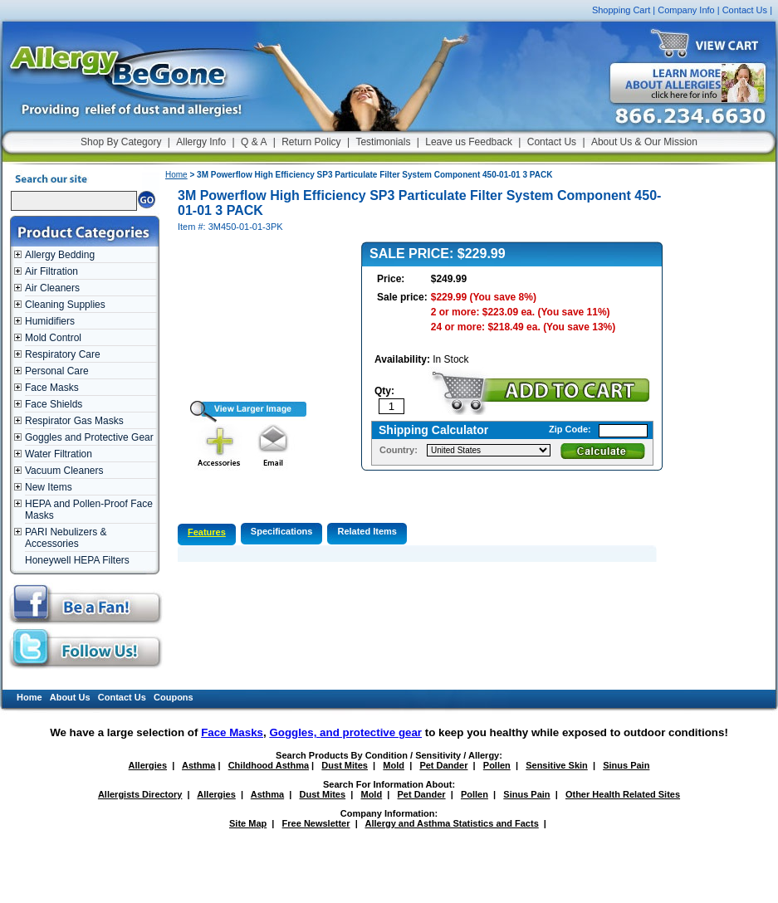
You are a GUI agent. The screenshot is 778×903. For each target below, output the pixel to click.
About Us (70, 697)
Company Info (686, 10)
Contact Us (744, 10)
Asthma (198, 765)
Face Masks (52, 387)
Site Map (248, 823)
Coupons (173, 697)
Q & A (254, 142)
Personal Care (57, 371)
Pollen (497, 765)
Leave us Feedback (468, 142)
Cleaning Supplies (65, 304)
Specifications (282, 531)
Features (207, 532)
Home (176, 174)
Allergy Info (201, 142)
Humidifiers (50, 321)
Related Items (367, 531)
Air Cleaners (52, 288)
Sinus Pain (626, 765)
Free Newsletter (316, 823)
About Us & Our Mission (644, 142)
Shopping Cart (621, 10)
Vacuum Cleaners (64, 470)
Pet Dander (443, 765)
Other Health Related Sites (622, 794)
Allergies (148, 765)
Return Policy (310, 142)
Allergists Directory (140, 794)
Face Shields (53, 404)
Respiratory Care (62, 354)
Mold (393, 765)
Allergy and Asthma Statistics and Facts (451, 823)
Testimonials (382, 142)
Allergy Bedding (60, 255)
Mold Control (53, 338)
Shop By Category (121, 142)
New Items (48, 487)
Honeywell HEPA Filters (77, 560)
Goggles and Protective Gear (89, 437)
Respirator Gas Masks (74, 421)
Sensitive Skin (557, 765)
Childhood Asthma (268, 765)
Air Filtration (51, 271)
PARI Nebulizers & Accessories (65, 537)
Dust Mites (344, 765)
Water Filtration (58, 454)
